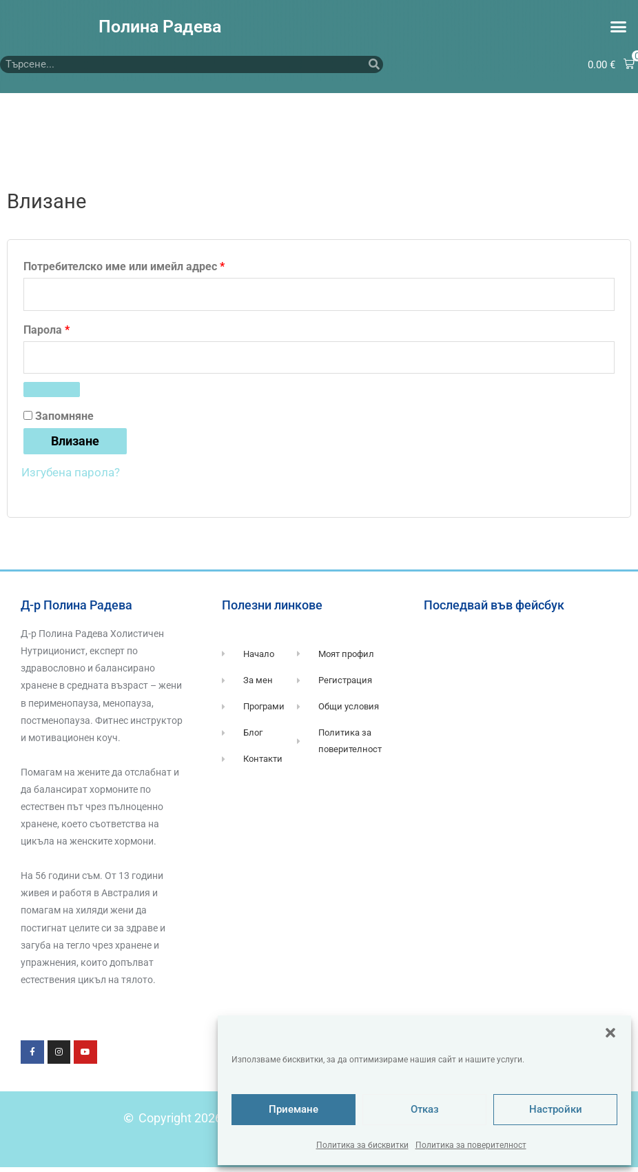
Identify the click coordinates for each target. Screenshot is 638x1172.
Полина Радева (160, 27)
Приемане (293, 1109)
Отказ (425, 1109)
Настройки (555, 1109)
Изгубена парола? (73, 476)
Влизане (75, 445)
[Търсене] (374, 65)
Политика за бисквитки (362, 1145)
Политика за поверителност (470, 1145)
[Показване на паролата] (51, 395)
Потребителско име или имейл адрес (163, 265)
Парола (85, 330)
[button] (610, 1033)
